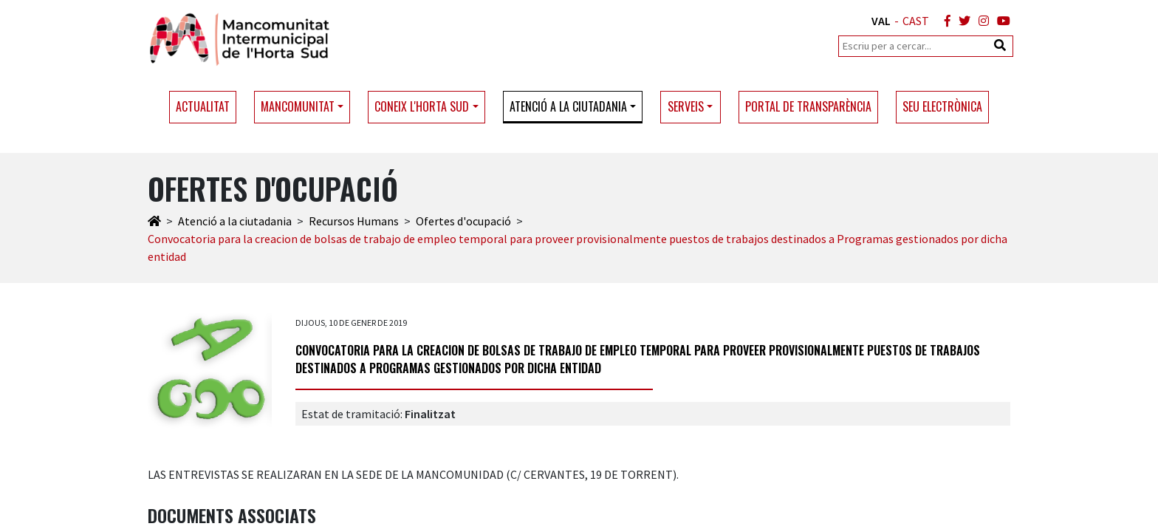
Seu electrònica (942, 106)
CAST (915, 20)
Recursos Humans (354, 221)
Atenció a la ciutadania (235, 221)
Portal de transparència (808, 106)
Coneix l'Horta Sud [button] (421, 106)
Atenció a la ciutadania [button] (568, 106)
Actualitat (203, 106)
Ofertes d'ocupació (463, 221)
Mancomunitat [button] (298, 106)
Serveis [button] (686, 106)
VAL (881, 20)
